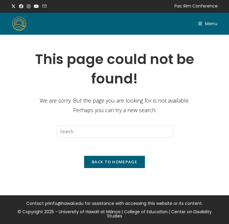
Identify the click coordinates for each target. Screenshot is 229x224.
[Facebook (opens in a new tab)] (21, 6)
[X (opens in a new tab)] (14, 6)
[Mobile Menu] (208, 24)
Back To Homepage (114, 161)
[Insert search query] (114, 132)
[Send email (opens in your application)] (44, 6)
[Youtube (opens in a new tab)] (36, 6)
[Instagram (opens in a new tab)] (28, 6)
